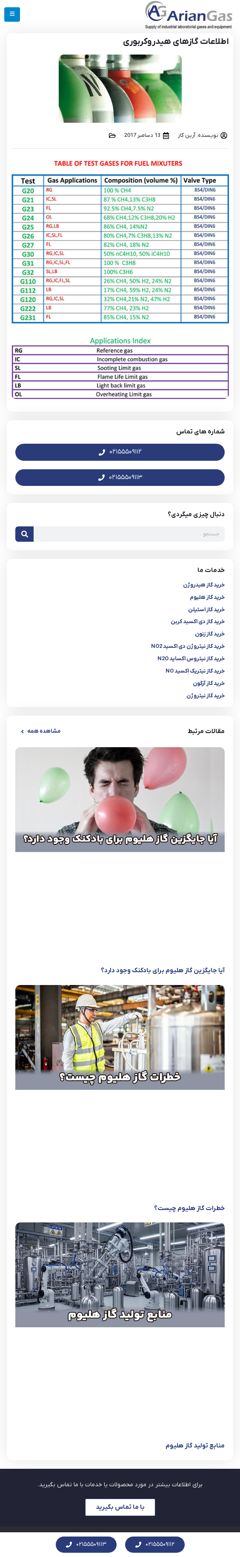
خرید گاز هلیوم (207, 597)
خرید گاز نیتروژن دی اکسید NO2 (188, 646)
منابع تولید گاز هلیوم (195, 1445)
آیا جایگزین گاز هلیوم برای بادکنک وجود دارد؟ (163, 970)
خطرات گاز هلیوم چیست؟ (189, 1208)
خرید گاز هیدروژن (204, 585)
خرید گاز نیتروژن (205, 695)
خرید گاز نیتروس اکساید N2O (191, 658)
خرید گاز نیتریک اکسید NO (195, 671)
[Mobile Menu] (12, 14)
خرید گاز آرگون (209, 683)
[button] (40, 731)
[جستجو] (24, 534)
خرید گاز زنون (210, 634)
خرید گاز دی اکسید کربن (198, 621)
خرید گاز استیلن (206, 609)
